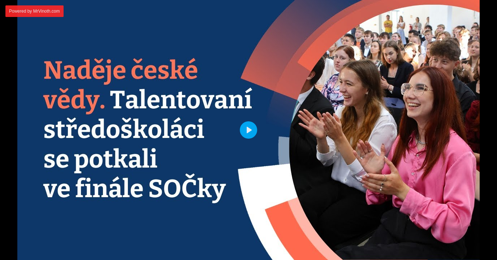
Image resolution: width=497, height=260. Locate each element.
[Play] (248, 130)
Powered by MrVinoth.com (34, 11)
